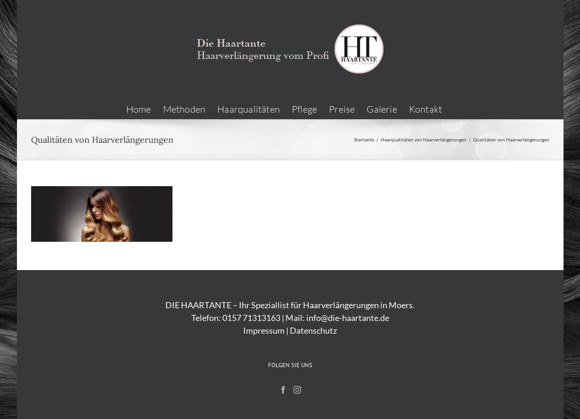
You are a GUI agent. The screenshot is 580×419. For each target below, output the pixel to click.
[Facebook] (283, 390)
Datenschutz (313, 330)
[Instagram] (297, 390)
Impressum (264, 330)
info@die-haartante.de (347, 317)
